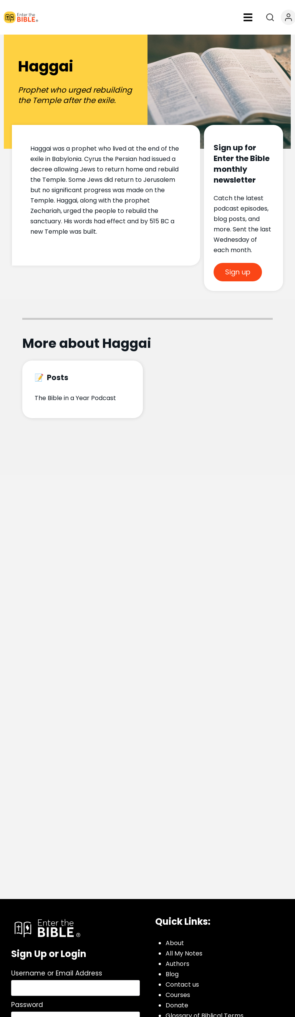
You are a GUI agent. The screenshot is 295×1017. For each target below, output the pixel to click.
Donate (177, 1005)
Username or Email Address (56, 973)
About (175, 943)
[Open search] (270, 17)
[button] (248, 17)
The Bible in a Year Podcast (75, 398)
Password (27, 1004)
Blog (172, 974)
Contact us (182, 984)
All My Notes (184, 953)
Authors (177, 963)
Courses (178, 994)
